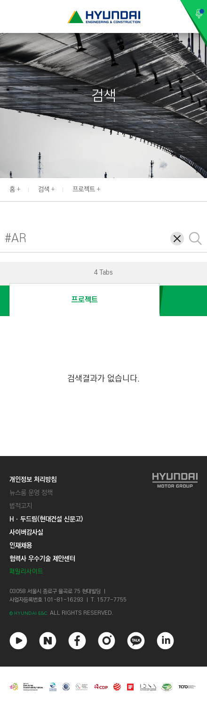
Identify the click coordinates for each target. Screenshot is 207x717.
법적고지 (20, 506)
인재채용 (20, 545)
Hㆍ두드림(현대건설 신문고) (46, 519)
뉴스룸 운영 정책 (31, 493)
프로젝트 (83, 189)
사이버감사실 (26, 532)
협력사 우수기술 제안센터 (42, 559)
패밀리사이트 (26, 572)
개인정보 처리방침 (32, 479)
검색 (43, 189)
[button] (202, 188)
